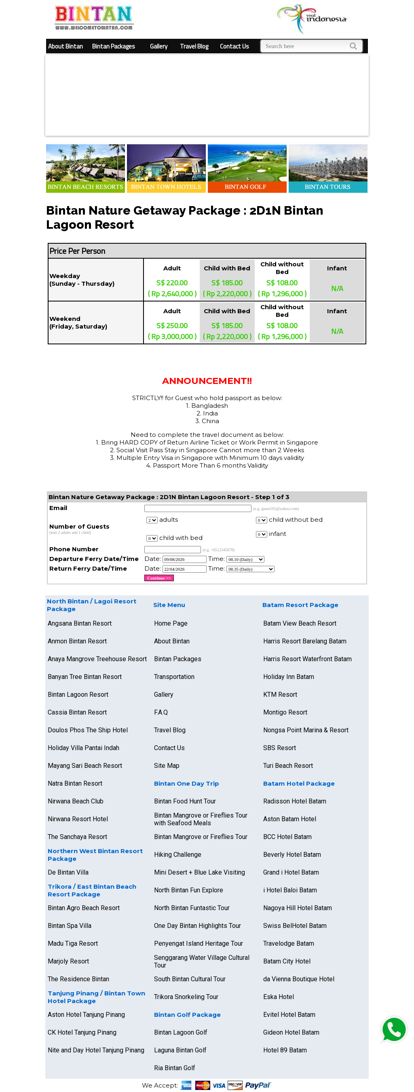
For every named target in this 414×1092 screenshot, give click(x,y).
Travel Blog (194, 46)
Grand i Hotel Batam (291, 872)
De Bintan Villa (68, 872)
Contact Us (234, 46)
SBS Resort (279, 748)
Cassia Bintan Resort (77, 712)
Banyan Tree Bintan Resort (85, 677)
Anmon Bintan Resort (77, 641)
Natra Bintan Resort (75, 783)
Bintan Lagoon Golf (180, 1032)
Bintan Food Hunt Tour (185, 801)
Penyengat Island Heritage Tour (198, 943)
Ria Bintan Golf (174, 1068)
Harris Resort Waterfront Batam (307, 659)
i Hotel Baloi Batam (290, 890)
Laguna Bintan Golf (180, 1050)
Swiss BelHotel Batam (295, 926)
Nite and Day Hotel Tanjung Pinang (96, 1050)
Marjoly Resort (68, 961)
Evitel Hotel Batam (289, 1014)
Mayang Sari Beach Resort (85, 765)
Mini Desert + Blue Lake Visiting (199, 872)
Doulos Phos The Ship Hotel (88, 730)
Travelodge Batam (288, 943)
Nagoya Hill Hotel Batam (297, 908)
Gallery (158, 46)
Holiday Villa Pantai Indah (83, 748)
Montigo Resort (285, 712)
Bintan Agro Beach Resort (84, 908)
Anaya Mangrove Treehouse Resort (97, 659)
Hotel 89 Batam (285, 1050)
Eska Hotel (278, 997)
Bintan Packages (113, 46)
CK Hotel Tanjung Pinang (82, 1032)
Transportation (174, 677)
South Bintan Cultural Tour (190, 979)
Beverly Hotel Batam (292, 854)
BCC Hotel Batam (287, 837)
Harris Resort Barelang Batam (304, 641)
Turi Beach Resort (288, 765)
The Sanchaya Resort (77, 837)
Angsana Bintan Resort (80, 623)
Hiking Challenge (177, 854)
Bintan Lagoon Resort (78, 694)
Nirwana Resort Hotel (78, 819)
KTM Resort (280, 694)
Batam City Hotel (286, 961)
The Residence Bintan (78, 979)
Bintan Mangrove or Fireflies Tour (200, 837)
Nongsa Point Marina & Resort (306, 730)
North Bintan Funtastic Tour (192, 908)
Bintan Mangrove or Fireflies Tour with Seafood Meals (200, 819)
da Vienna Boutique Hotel (298, 979)
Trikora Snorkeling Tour (186, 997)
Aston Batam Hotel (289, 819)
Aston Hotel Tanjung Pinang (86, 1014)
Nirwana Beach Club (76, 801)
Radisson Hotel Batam (294, 801)
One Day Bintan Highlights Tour (197, 926)
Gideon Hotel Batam (291, 1032)
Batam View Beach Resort (299, 623)
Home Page (171, 623)
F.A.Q (161, 712)
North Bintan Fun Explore (188, 890)
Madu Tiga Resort (73, 943)
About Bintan (65, 46)
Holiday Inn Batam (288, 677)
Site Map (167, 765)
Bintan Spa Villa (69, 926)
